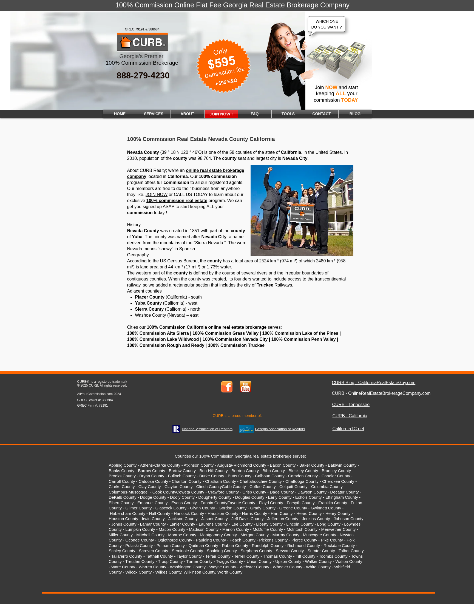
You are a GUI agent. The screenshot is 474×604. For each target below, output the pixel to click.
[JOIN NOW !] (221, 114)
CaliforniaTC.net (348, 428)
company (136, 176)
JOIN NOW (157, 194)
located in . (167, 176)
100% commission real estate (176, 200)
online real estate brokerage (215, 170)
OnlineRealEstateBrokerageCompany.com (389, 393)
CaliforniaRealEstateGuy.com (387, 382)
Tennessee (359, 404)
